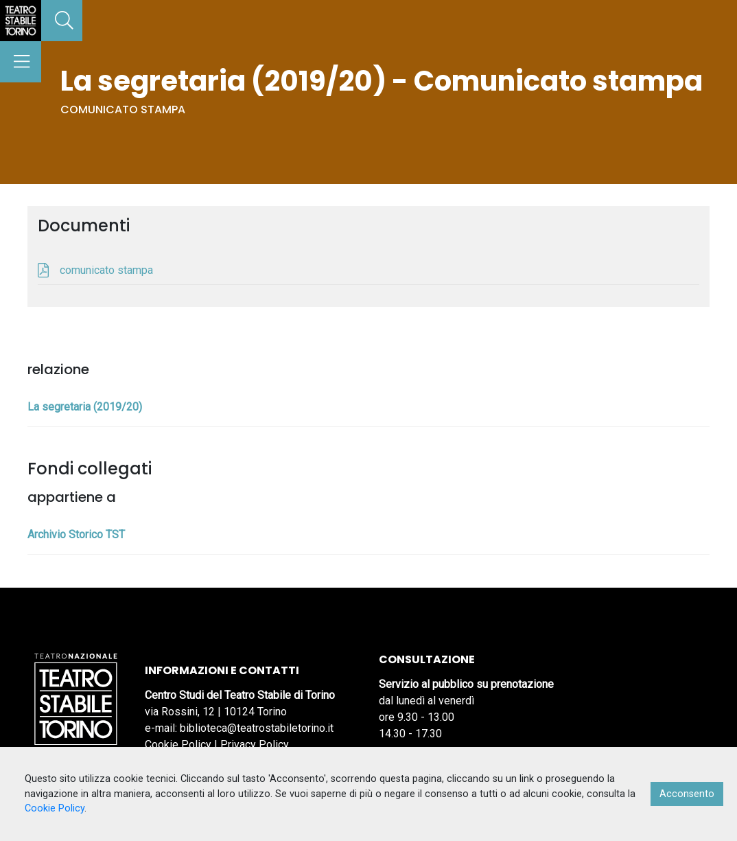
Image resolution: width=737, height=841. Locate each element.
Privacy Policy (254, 744)
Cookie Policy (178, 744)
